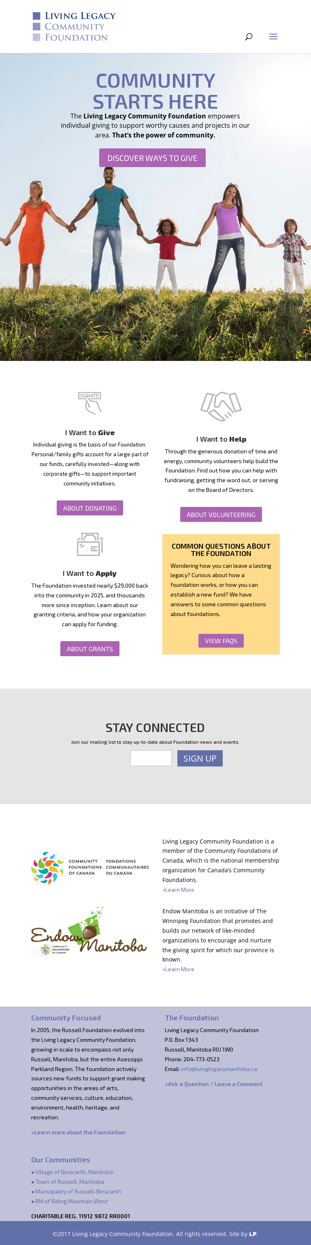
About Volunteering (221, 514)
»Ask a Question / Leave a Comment (213, 1083)
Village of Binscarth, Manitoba (74, 1171)
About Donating (90, 508)
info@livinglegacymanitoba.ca (219, 1068)
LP (253, 1233)
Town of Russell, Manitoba (69, 1181)
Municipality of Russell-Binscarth (78, 1191)
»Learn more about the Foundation (78, 1132)
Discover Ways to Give (152, 158)
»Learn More (178, 889)
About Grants (90, 649)
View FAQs (221, 640)
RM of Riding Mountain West (71, 1201)
